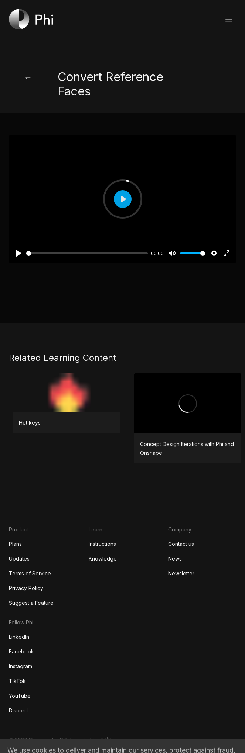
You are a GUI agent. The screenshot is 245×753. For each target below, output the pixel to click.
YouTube (20, 696)
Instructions (102, 544)
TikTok (17, 681)
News (175, 558)
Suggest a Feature (31, 603)
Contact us (181, 544)
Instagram (20, 666)
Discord (18, 710)
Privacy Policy (26, 588)
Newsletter (181, 573)
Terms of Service (30, 573)
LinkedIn (19, 637)
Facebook (21, 651)
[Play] (18, 253)
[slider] (87, 253)
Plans (15, 544)
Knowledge (103, 558)
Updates (19, 558)
